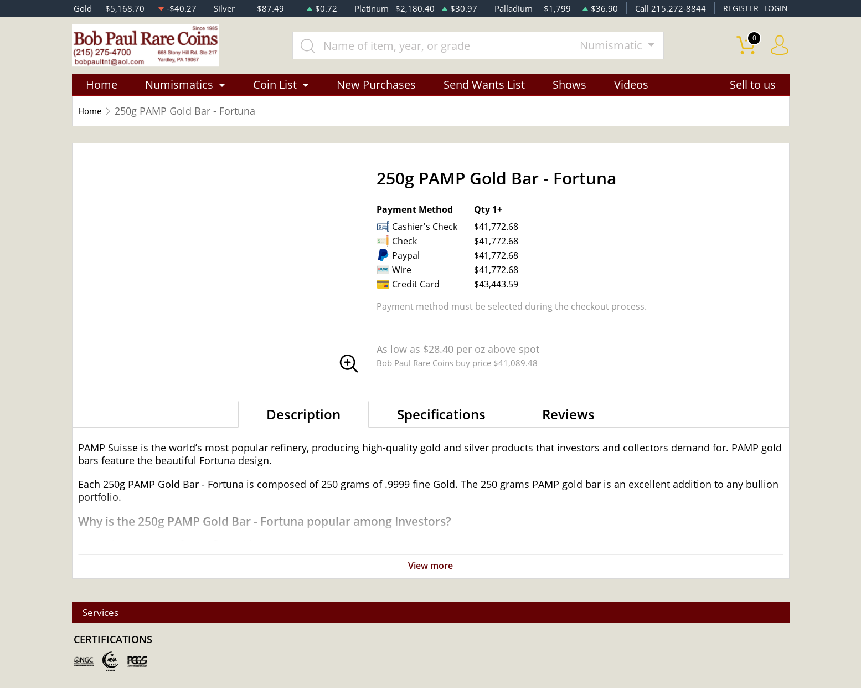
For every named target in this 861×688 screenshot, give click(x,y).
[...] (441, 48)
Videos (631, 90)
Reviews (568, 419)
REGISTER (739, 8)
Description (303, 419)
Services (107, 612)
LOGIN (775, 8)
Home (101, 90)
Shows (569, 90)
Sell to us (753, 90)
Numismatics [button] (179, 90)
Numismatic (621, 47)
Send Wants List (484, 90)
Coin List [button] (275, 90)
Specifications (441, 419)
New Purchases (376, 90)
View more (430, 571)
